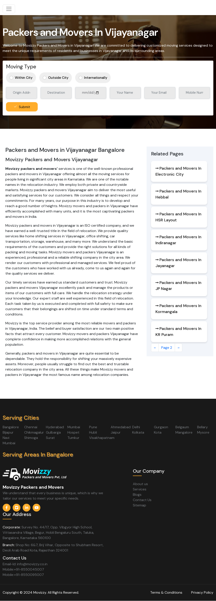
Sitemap (139, 505)
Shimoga (31, 437)
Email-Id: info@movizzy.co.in (25, 564)
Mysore (203, 432)
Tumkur (73, 437)
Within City (24, 77)
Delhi (136, 427)
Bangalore (11, 427)
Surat (50, 437)
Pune (93, 427)
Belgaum (182, 427)
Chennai (30, 427)
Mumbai (73, 427)
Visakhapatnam (101, 437)
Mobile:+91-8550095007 (23, 574)
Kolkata (138, 432)
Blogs (137, 494)
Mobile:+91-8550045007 (23, 569)
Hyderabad (55, 427)
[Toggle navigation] (9, 8)
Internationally (95, 77)
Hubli (93, 432)
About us (140, 484)
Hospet (73, 432)
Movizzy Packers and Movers (33, 487)
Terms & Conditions (166, 592)
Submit (24, 107)
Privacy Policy (202, 592)
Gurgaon (161, 427)
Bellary (202, 427)
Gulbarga (53, 432)
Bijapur (8, 432)
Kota (157, 432)
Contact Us (142, 500)
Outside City (58, 77)
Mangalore (183, 432)
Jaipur (116, 432)
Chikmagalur (34, 432)
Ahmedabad (121, 427)
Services (139, 489)
